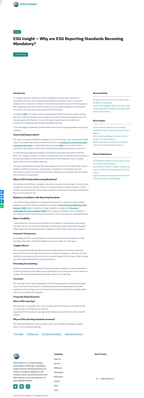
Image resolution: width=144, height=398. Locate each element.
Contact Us (121, 4)
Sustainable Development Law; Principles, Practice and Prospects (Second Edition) (111, 162)
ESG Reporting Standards (51, 334)
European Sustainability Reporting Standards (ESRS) (45, 210)
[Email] (97, 379)
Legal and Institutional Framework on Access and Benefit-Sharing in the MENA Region (111, 177)
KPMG (60, 145)
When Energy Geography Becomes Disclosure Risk (111, 105)
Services (70, 4)
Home (43, 4)
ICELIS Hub (85, 4)
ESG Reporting (32, 334)
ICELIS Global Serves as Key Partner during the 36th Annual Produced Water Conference (110, 144)
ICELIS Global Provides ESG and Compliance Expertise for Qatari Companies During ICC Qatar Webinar (111, 130)
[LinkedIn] (21, 386)
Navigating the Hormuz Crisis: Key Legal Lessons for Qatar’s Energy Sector (111, 101)
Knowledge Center (104, 4)
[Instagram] (28, 386)
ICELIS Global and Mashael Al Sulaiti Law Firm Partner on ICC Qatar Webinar (110, 138)
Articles (17, 31)
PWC (25, 114)
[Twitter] (15, 386)
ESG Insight (18, 334)
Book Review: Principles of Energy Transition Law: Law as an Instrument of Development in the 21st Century (111, 169)
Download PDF (20, 54)
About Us (56, 4)
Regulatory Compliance (73, 334)
